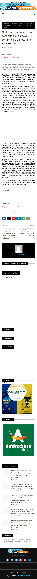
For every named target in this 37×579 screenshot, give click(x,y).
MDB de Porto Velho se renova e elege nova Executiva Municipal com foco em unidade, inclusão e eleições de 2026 (23, 474)
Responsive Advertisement (10, 58)
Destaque (14, 23)
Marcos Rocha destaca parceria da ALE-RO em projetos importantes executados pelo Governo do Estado (23, 511)
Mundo (20, 212)
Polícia (27, 212)
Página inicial (7, 23)
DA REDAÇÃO (23, 255)
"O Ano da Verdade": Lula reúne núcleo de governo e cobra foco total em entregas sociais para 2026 (22, 486)
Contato (18, 572)
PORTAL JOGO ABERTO (23, 576)
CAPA (12, 572)
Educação (13, 212)
